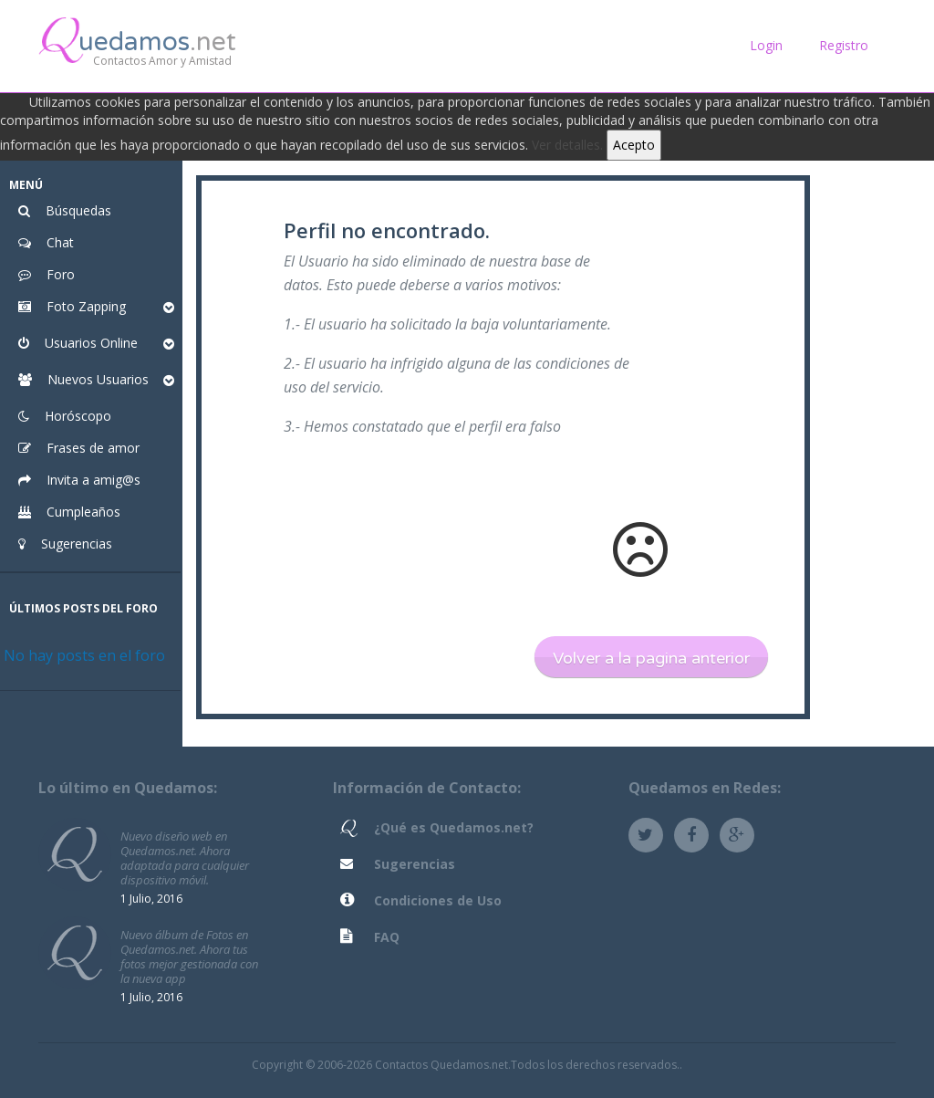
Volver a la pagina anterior (651, 658)
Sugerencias (414, 864)
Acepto (634, 144)
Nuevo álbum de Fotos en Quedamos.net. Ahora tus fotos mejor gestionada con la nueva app (189, 956)
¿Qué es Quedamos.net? (454, 827)
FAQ (387, 937)
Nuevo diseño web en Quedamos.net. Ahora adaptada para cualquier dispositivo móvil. (184, 857)
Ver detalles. (567, 144)
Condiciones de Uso (438, 900)
